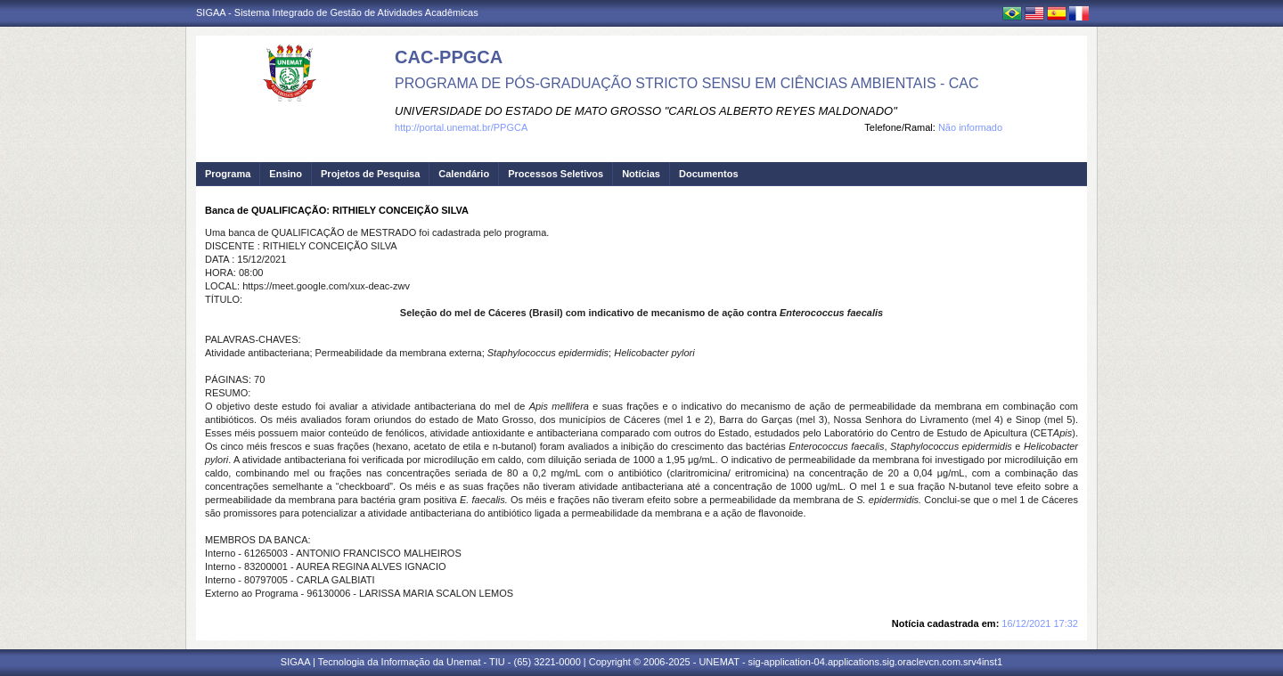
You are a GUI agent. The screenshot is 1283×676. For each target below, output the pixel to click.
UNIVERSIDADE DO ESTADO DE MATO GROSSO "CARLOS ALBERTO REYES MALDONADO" (646, 111)
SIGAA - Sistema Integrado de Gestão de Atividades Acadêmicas (337, 12)
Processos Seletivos (555, 173)
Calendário (463, 173)
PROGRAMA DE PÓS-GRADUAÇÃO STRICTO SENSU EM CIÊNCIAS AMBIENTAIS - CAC (687, 83)
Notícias (641, 173)
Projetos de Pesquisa (370, 173)
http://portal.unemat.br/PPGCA (461, 127)
